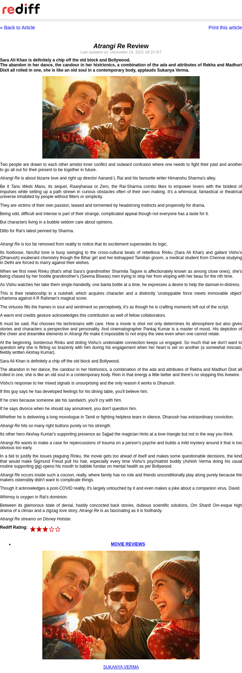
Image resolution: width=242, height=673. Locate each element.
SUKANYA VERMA (121, 667)
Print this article (225, 27)
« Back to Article (17, 27)
